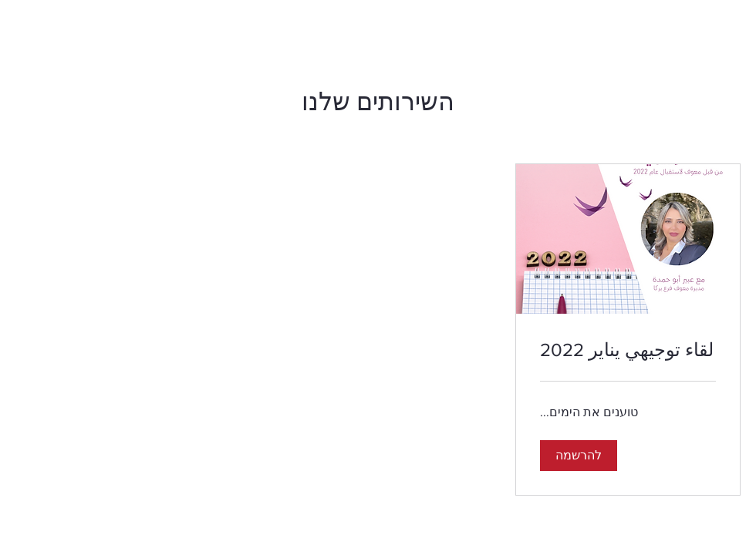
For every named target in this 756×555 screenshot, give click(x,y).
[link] (628, 350)
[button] (578, 455)
